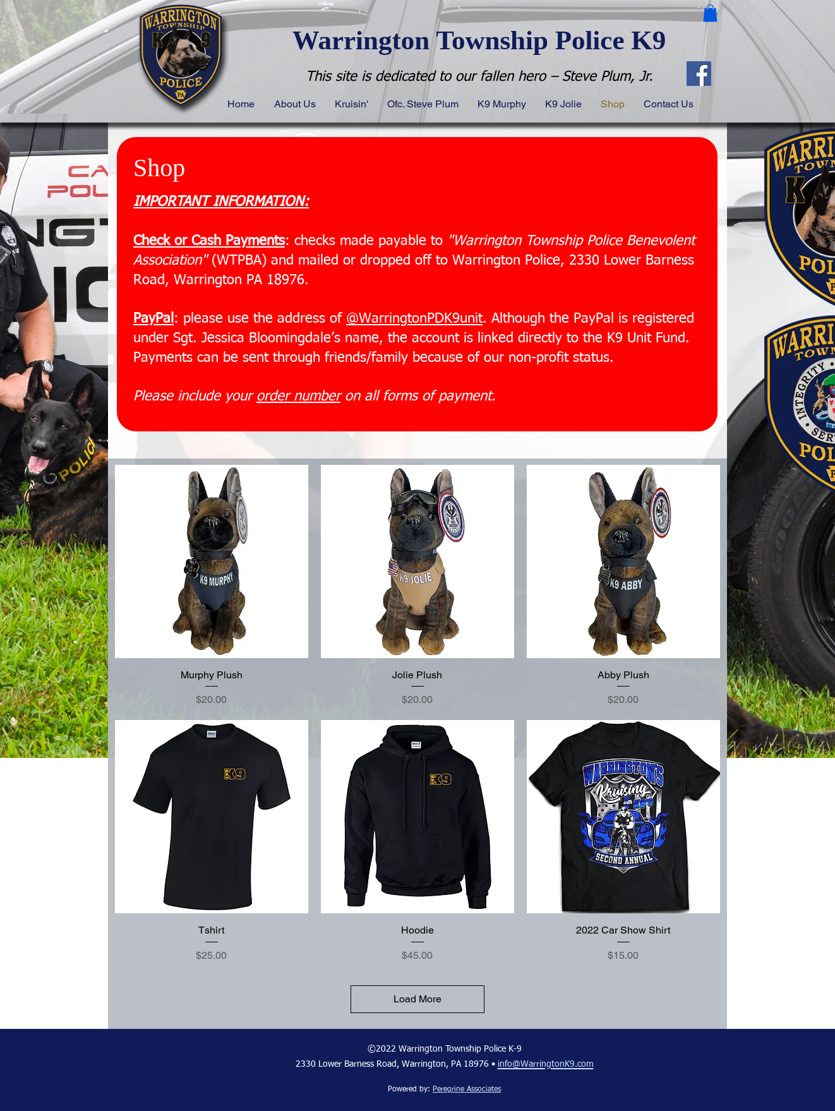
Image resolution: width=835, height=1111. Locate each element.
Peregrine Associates (467, 1089)
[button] (710, 12)
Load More (417, 999)
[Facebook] (699, 73)
